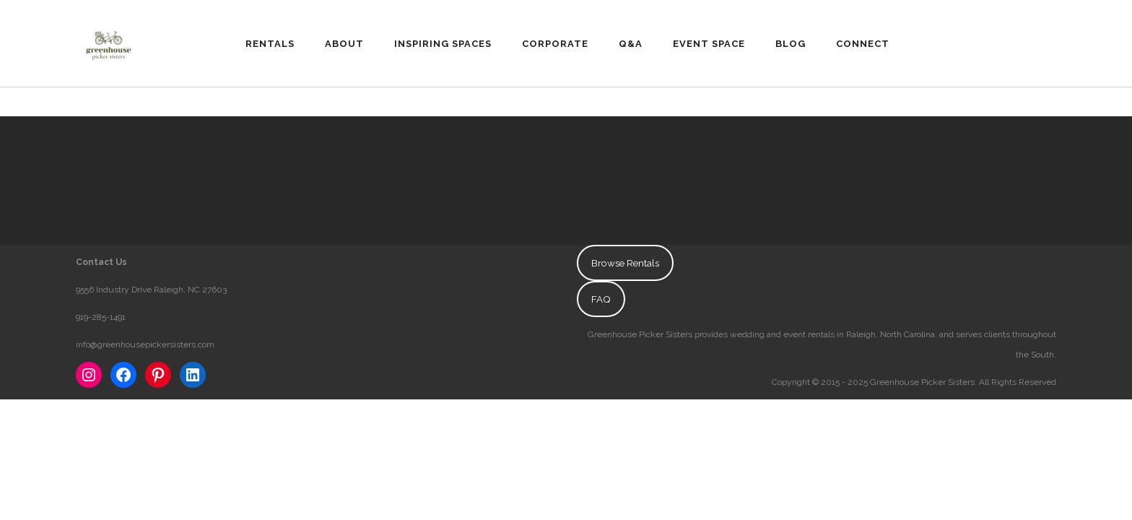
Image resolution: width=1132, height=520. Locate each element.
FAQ (601, 299)
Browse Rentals (625, 263)
